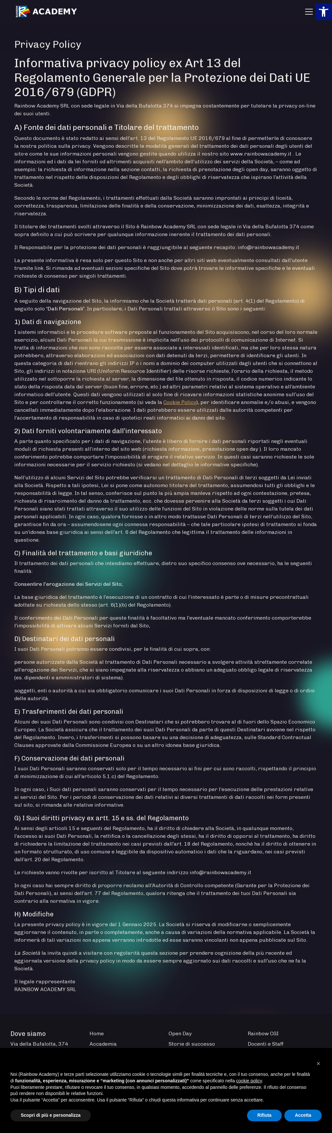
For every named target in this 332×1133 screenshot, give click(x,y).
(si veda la (150, 402)
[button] (323, 11)
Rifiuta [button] (264, 1115)
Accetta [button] (303, 1115)
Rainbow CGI (263, 1033)
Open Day (180, 1033)
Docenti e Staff (266, 1044)
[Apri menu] (309, 12)
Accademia (103, 1044)
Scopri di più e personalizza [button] (50, 1115)
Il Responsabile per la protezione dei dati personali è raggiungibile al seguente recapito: (126, 247)
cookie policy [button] (249, 1080)
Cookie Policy (179, 402)
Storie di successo (192, 1044)
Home (96, 1033)
